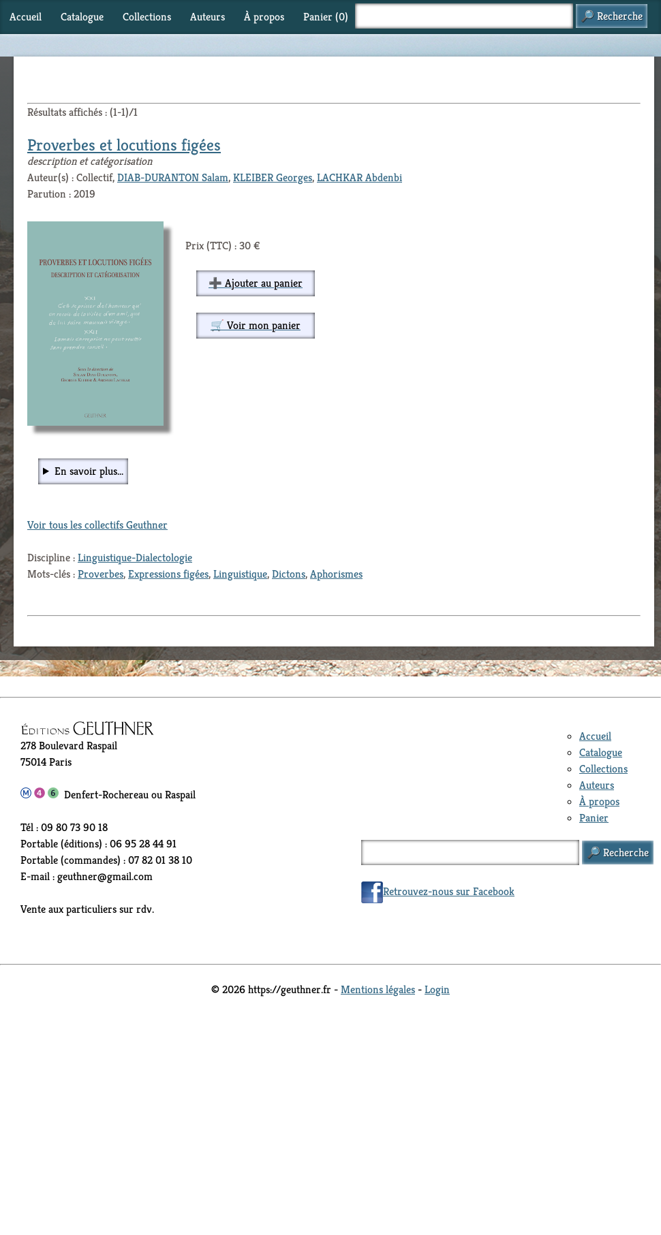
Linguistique (240, 574)
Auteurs (207, 17)
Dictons (288, 574)
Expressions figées (168, 574)
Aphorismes (336, 574)
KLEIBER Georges (272, 177)
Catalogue (82, 17)
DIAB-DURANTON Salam (172, 177)
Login (437, 989)
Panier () (325, 17)
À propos (264, 17)
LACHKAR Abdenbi (359, 177)
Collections (147, 17)
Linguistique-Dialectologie (135, 557)
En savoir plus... (89, 471)
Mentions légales (378, 989)
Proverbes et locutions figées (124, 145)
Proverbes (100, 574)
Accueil (26, 17)
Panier (594, 818)
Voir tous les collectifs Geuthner (97, 525)
